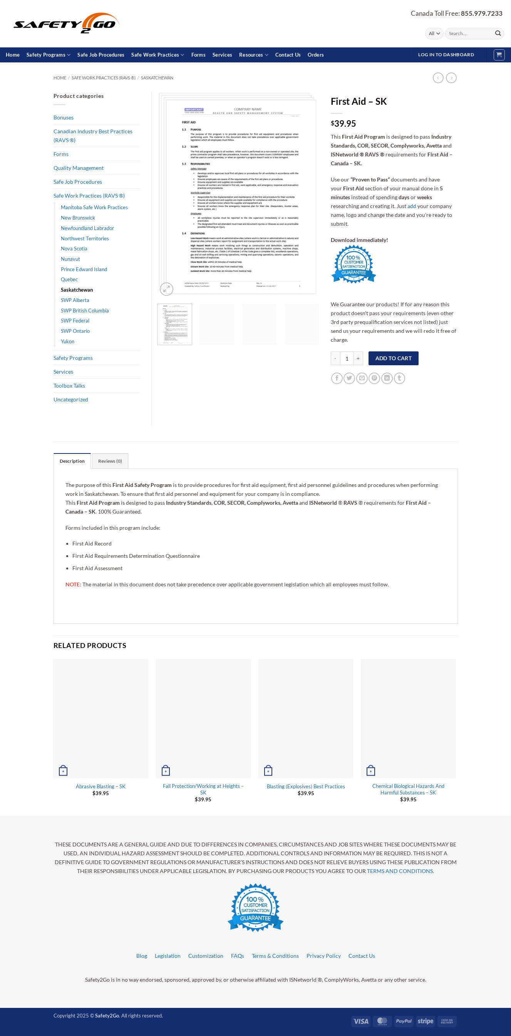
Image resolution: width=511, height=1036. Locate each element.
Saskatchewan (157, 77)
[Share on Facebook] (337, 378)
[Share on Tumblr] (399, 378)
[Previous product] (451, 77)
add (411, 206)
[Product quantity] (347, 358)
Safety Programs (48, 55)
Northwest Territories (85, 238)
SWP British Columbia (85, 310)
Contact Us (288, 55)
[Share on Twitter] (349, 378)
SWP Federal (75, 320)
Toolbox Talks (69, 385)
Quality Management (79, 168)
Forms (198, 55)
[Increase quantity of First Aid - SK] (358, 358)
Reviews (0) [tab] (110, 460)
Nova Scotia (74, 248)
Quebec (69, 279)
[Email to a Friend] (362, 378)
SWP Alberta (75, 300)
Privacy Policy (324, 955)
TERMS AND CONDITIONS (400, 871)
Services (222, 55)
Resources (253, 55)
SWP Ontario (75, 331)
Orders (316, 55)
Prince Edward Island (84, 269)
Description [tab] (72, 460)
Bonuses (64, 117)
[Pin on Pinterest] (374, 378)
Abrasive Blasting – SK (101, 786)
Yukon (67, 341)
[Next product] (438, 77)
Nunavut (70, 259)
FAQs (237, 955)
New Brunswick (78, 218)
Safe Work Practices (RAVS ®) (104, 77)
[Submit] (498, 33)
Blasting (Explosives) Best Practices (306, 786)
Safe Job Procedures (100, 55)
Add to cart (393, 358)
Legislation (168, 955)
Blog (141, 955)
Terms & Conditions (275, 955)
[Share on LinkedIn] (387, 378)
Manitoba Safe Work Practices (94, 207)
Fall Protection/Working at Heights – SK (203, 789)
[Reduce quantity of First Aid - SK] (335, 358)
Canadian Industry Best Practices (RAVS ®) (93, 135)
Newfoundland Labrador (87, 228)
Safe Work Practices (157, 55)
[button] (499, 54)
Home (13, 55)
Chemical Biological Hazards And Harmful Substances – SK (408, 789)
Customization (205, 955)
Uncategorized (71, 399)
